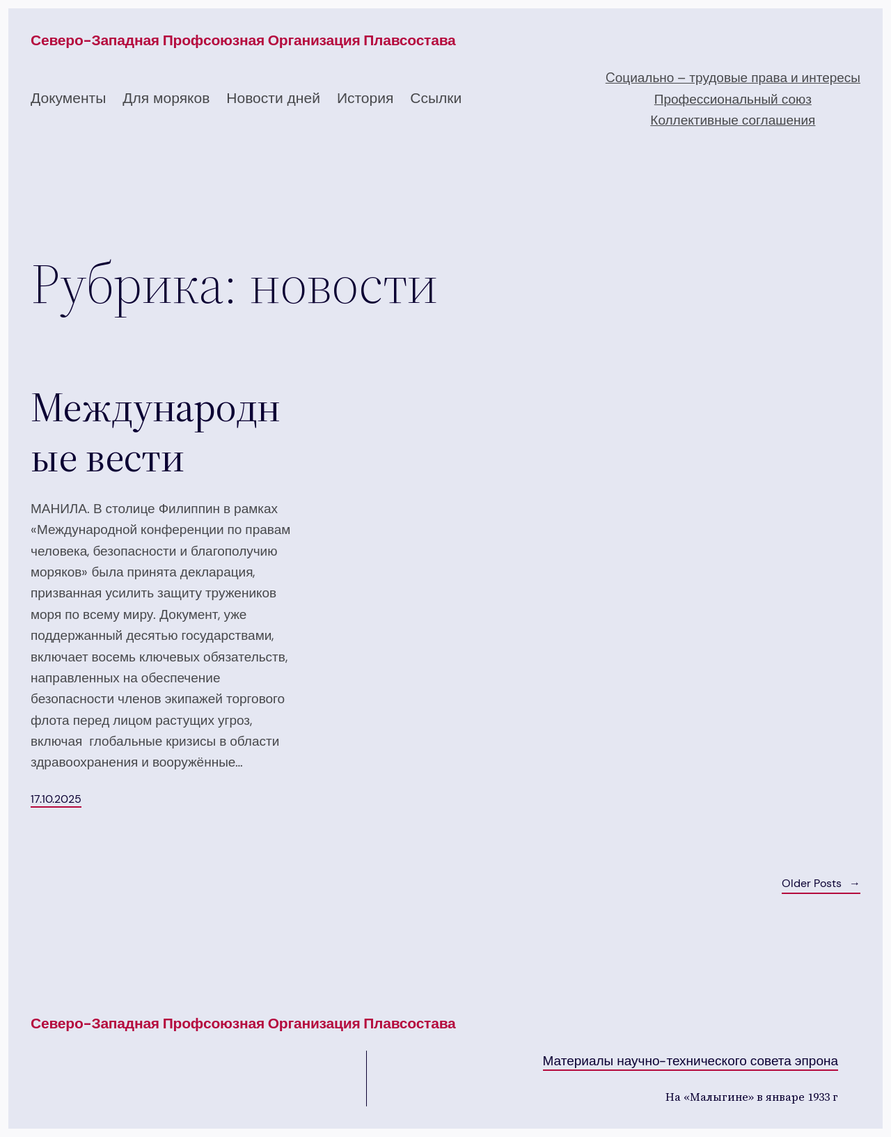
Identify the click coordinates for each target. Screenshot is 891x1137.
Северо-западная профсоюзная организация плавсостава (243, 40)
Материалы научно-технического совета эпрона (690, 1060)
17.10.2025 (56, 799)
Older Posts (821, 884)
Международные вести (155, 432)
